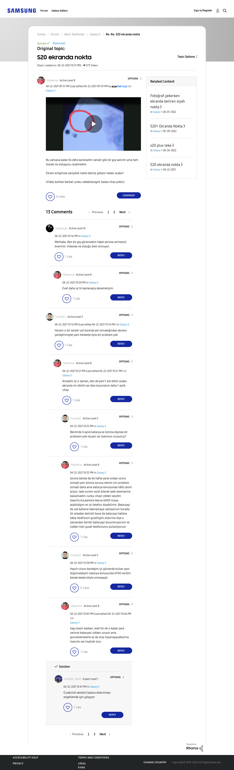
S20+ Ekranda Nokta (166, 126)
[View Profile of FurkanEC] (60, 316)
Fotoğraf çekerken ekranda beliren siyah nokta (167, 101)
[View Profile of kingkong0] (61, 228)
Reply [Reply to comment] (121, 255)
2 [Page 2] (114, 212)
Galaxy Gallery (60, 10)
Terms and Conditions (93, 757)
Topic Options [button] (186, 56)
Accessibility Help (25, 757)
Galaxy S (50, 90)
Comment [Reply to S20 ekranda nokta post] (129, 195)
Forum (44, 10)
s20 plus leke (160, 145)
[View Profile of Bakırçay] (122, 86)
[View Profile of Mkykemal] (52, 80)
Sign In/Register (203, 10)
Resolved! (59, 43)
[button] (134, 79)
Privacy (18, 763)
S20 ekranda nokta (165, 164)
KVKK (81, 767)
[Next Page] (124, 212)
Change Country (155, 762)
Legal (82, 763)
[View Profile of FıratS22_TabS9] (72, 679)
